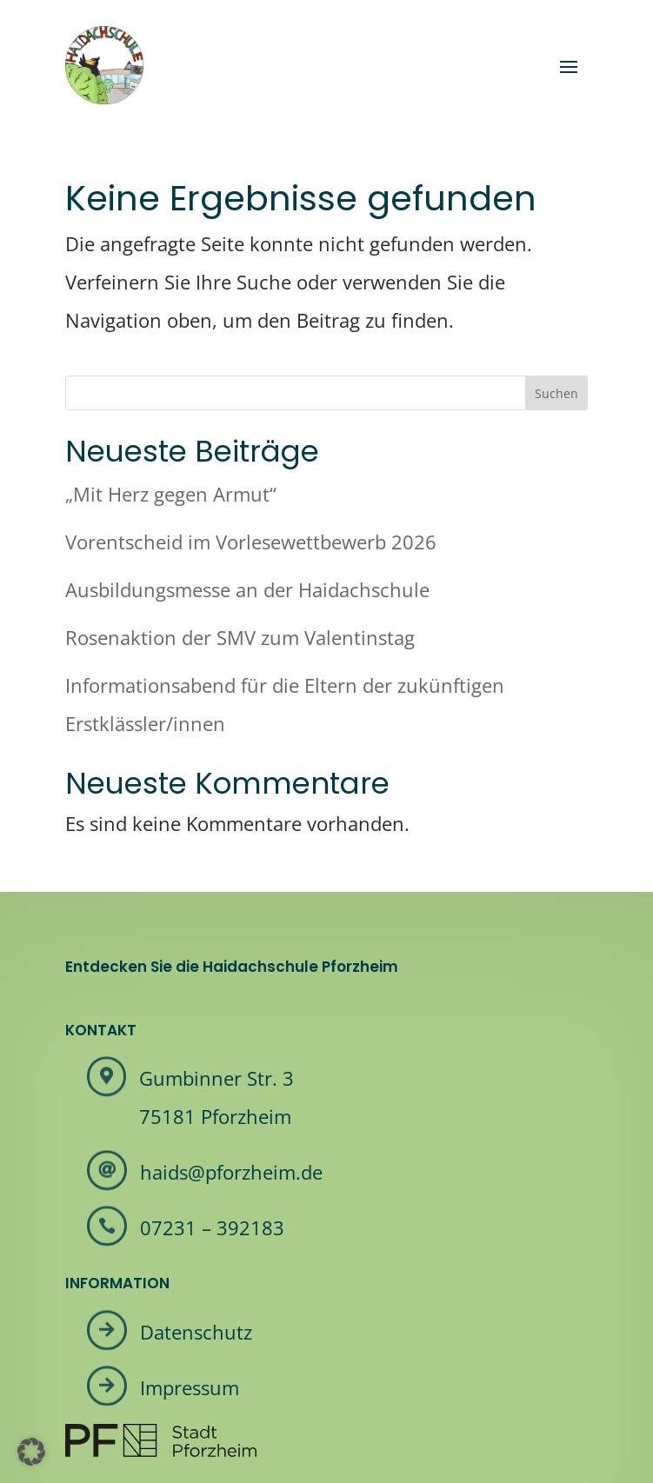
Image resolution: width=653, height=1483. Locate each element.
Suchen (556, 393)
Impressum (189, 1387)
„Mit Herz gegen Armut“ (171, 494)
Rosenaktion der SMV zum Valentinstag (240, 637)
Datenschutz (196, 1332)
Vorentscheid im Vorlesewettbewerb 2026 (250, 542)
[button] (31, 1451)
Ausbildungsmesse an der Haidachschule (247, 589)
